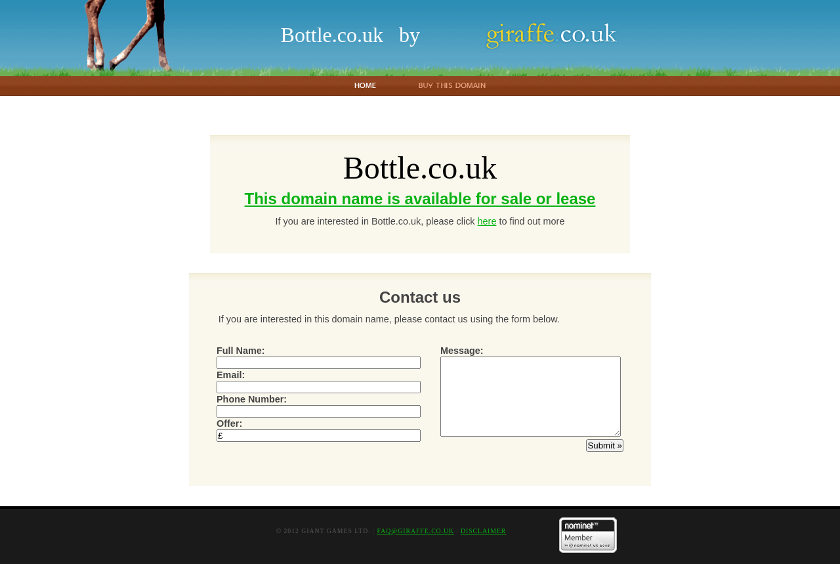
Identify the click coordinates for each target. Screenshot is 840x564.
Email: (319, 381)
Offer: (319, 429)
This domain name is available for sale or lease (420, 198)
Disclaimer (483, 530)
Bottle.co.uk (332, 35)
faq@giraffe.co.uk (416, 530)
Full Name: (319, 356)
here (487, 221)
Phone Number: (319, 405)
